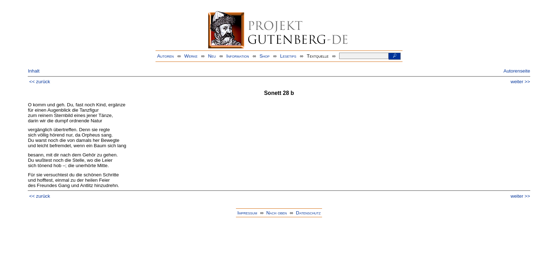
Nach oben (276, 212)
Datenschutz (308, 212)
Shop (264, 56)
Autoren (165, 56)
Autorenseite (517, 71)
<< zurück (39, 81)
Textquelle (317, 56)
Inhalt (34, 71)
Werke (191, 56)
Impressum (247, 212)
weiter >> (520, 81)
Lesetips (288, 56)
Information (237, 56)
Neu (212, 56)
